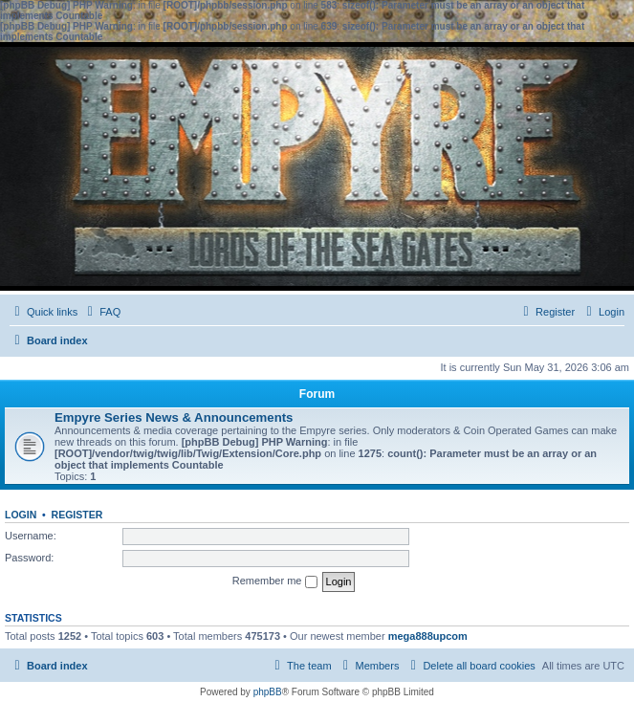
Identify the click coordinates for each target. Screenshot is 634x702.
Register (77, 514)
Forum (317, 394)
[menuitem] (101, 311)
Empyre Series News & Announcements (174, 417)
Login (20, 514)
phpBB (267, 692)
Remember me (274, 581)
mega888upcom (428, 636)
